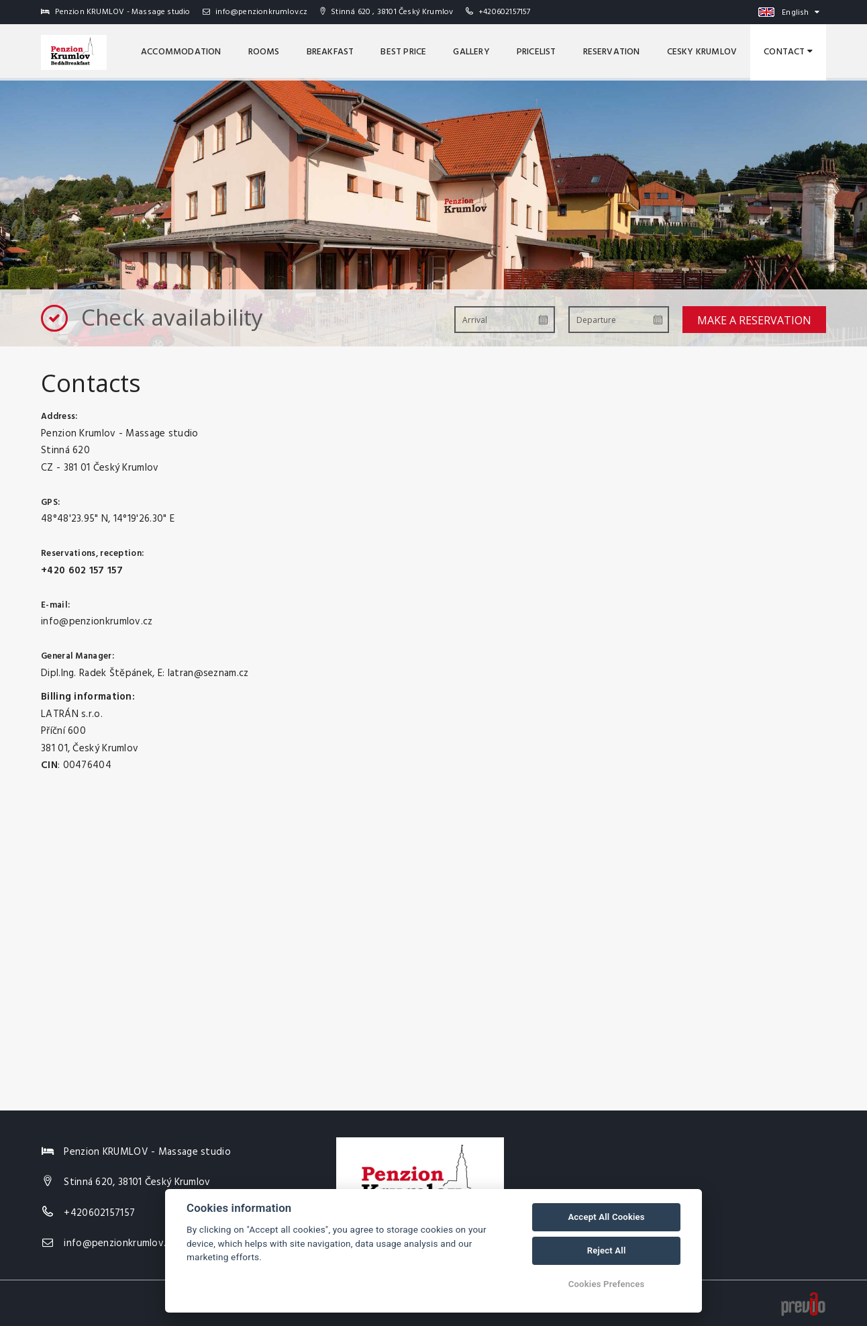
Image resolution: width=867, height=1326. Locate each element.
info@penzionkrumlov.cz (255, 12)
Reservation (611, 52)
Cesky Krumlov (702, 52)
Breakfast (330, 52)
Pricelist (536, 52)
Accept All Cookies (606, 1217)
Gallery (471, 52)
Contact (788, 52)
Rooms (264, 52)
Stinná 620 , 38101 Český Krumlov (387, 12)
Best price (403, 52)
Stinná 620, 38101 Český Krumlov (137, 1182)
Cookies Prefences (606, 1284)
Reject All (606, 1250)
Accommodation (181, 52)
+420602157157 (504, 12)
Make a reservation (754, 320)
